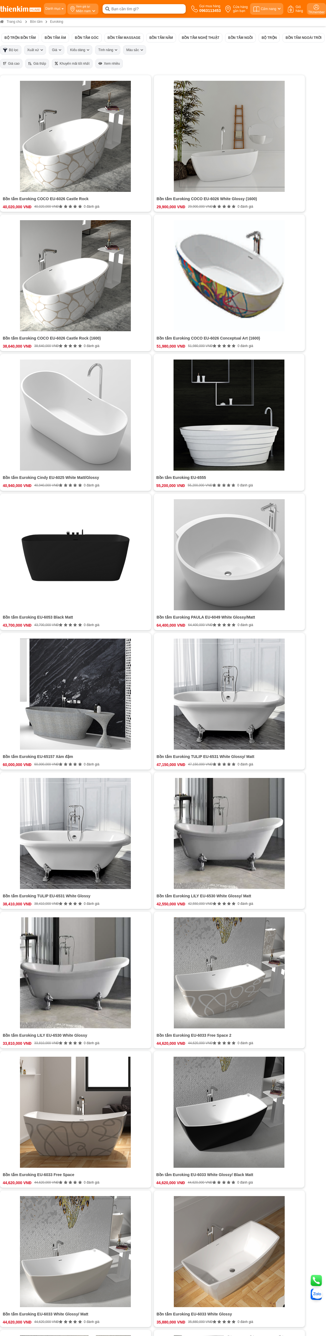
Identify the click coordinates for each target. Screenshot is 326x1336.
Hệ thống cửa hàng (44, 1156)
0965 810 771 (176, 1226)
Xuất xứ (35, 50)
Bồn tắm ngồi (240, 38)
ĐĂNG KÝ (285, 1166)
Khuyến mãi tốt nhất (72, 64)
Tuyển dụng (38, 1161)
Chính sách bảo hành (180, 1166)
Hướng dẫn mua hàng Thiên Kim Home (194, 1156)
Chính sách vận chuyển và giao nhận (192, 1161)
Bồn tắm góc (87, 38)
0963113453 (131, 1151)
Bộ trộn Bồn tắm (20, 38)
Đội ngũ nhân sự (42, 1177)
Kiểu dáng (79, 50)
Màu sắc (134, 50)
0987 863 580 (264, 1226)
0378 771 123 (92, 1286)
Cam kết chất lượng (44, 1172)
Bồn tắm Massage (124, 38)
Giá (56, 50)
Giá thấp (37, 64)
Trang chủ (11, 22)
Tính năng (107, 50)
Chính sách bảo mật (179, 1177)
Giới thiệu (36, 1151)
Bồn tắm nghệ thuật (200, 38)
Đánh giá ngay (115, 1108)
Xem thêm (115, 1025)
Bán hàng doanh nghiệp (48, 1166)
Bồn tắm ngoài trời (303, 38)
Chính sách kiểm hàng (181, 1182)
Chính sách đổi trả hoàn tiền (185, 1172)
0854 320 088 (176, 1234)
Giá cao (11, 64)
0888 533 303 (87, 1234)
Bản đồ (70, 1248)
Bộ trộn (269, 38)
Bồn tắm (36, 22)
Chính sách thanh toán (181, 1151)
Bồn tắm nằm (161, 38)
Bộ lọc (10, 50)
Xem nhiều (109, 64)
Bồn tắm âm (55, 38)
